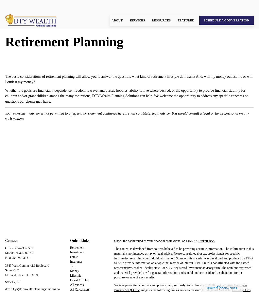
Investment (77, 240)
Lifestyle (75, 263)
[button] (117, 8)
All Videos (77, 272)
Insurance (76, 249)
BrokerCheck (206, 228)
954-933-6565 (24, 236)
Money (74, 258)
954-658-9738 (25, 241)
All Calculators (79, 277)
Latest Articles (79, 268)
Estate (74, 244)
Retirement (77, 235)
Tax (72, 254)
